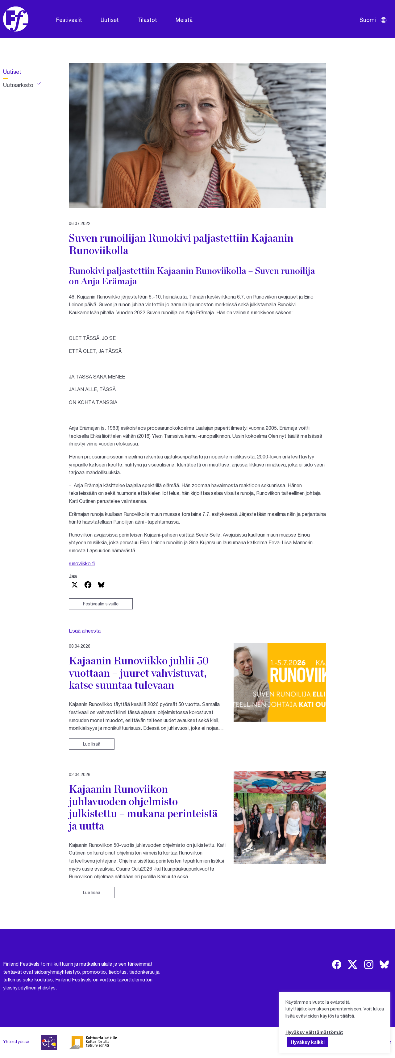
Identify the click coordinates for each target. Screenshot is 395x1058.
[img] (336, 964)
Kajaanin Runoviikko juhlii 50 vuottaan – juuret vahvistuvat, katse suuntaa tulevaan (139, 672)
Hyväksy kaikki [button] (308, 1042)
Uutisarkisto (18, 85)
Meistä (184, 19)
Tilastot (147, 19)
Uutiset (110, 19)
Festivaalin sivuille (100, 603)
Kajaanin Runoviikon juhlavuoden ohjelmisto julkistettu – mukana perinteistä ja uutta (143, 807)
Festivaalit (69, 19)
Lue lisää (91, 743)
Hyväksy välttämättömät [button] (314, 1032)
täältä (347, 1015)
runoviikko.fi (82, 563)
